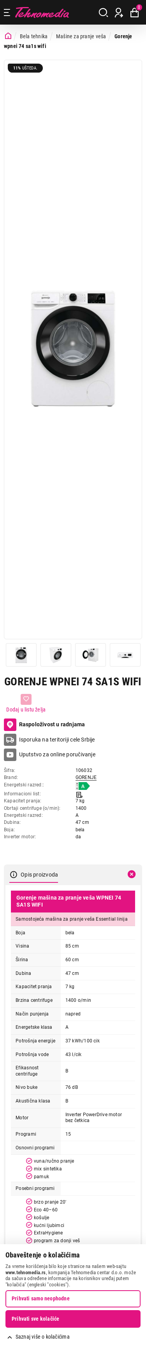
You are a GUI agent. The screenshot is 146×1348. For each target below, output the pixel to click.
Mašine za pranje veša (81, 36)
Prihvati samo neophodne (41, 1298)
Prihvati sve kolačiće (35, 1319)
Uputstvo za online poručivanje (57, 754)
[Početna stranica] (8, 36)
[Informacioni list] (79, 794)
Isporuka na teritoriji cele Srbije (57, 739)
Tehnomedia (42, 12)
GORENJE (86, 777)
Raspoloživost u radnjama (44, 724)
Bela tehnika (34, 36)
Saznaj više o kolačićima (43, 1337)
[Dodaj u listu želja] (26, 703)
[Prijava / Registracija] (119, 12)
